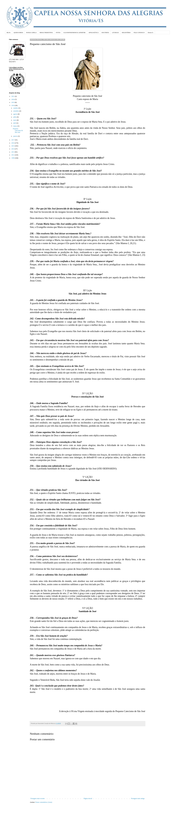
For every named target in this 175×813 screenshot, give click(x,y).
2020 (13, 99)
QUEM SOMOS (18, 32)
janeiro (15, 136)
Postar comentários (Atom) (43, 802)
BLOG (9, 32)
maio (15, 120)
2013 (13, 152)
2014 (13, 149)
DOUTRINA (105, 32)
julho (15, 117)
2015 (13, 146)
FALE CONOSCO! (139, 32)
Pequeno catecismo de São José (18, 130)
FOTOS (58, 32)
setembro (16, 111)
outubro (15, 108)
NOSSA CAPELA (31, 32)
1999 (13, 158)
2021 (13, 96)
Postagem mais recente (37, 798)
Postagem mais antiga (138, 798)
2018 (13, 105)
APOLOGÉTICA (94, 32)
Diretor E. (150, 32)
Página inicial (88, 798)
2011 (13, 155)
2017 (13, 140)
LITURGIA (115, 32)
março (15, 126)
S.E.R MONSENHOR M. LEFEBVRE (74, 32)
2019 (13, 102)
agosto (15, 114)
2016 (13, 143)
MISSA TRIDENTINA (46, 32)
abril (14, 123)
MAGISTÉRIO (126, 32)
